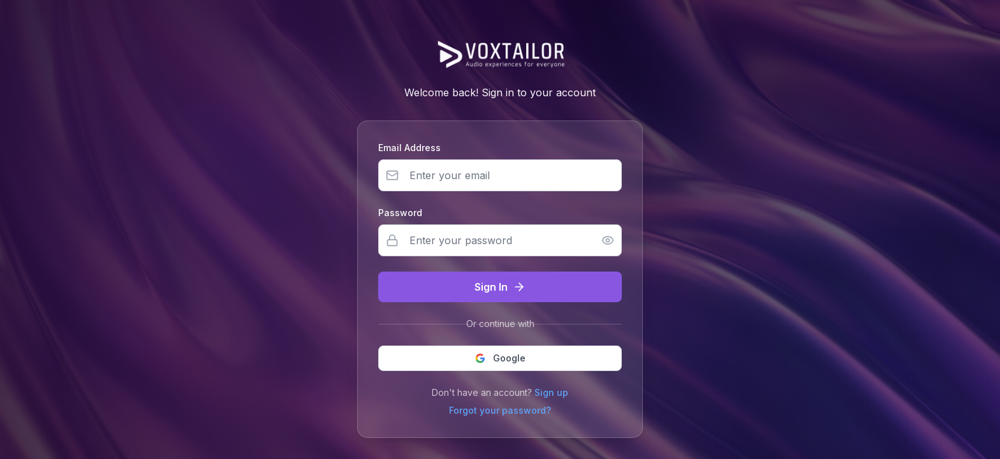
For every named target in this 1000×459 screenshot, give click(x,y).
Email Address (409, 147)
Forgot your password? (500, 410)
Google (500, 358)
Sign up (551, 392)
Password (400, 212)
